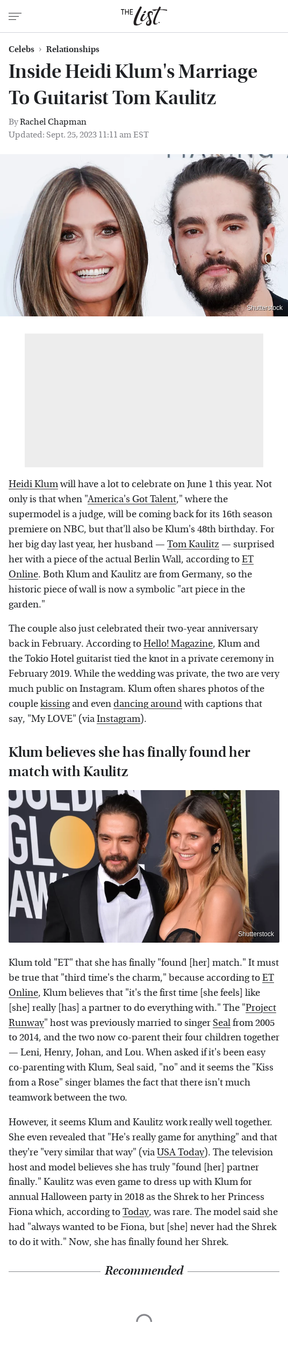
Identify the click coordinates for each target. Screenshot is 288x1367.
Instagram (118, 719)
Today (136, 1212)
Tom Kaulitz (193, 544)
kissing (55, 704)
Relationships (72, 49)
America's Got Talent (132, 499)
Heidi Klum (33, 484)
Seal (222, 1023)
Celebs (21, 49)
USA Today (180, 1152)
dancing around (147, 704)
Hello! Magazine (178, 643)
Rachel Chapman (53, 122)
